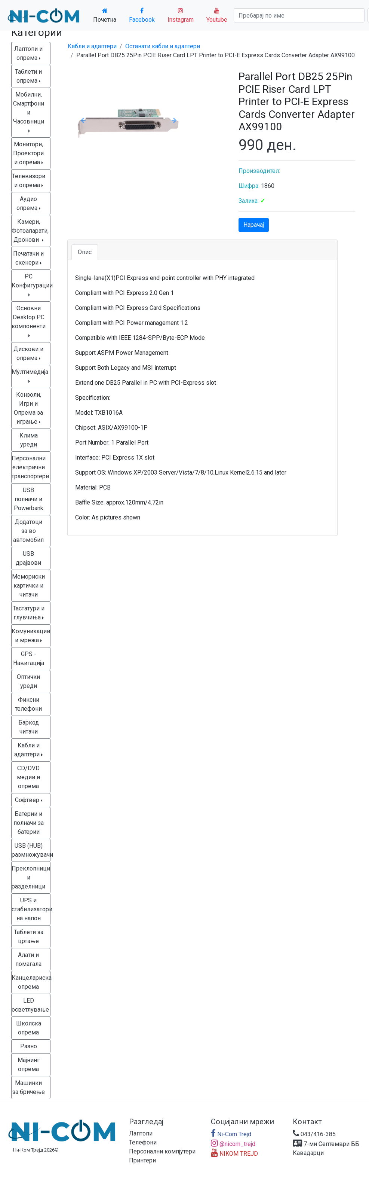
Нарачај (253, 224)
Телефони (143, 1142)
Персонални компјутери (162, 1151)
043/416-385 (314, 1134)
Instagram (180, 15)
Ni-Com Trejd (231, 1134)
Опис (85, 252)
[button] (83, 120)
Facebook (142, 15)
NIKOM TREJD (234, 1153)
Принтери (142, 1160)
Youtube (216, 15)
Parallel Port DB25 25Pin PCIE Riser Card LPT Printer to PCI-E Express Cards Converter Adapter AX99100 (215, 55)
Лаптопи (141, 1133)
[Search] (299, 15)
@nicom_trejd (233, 1143)
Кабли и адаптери (92, 46)
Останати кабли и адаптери (162, 46)
